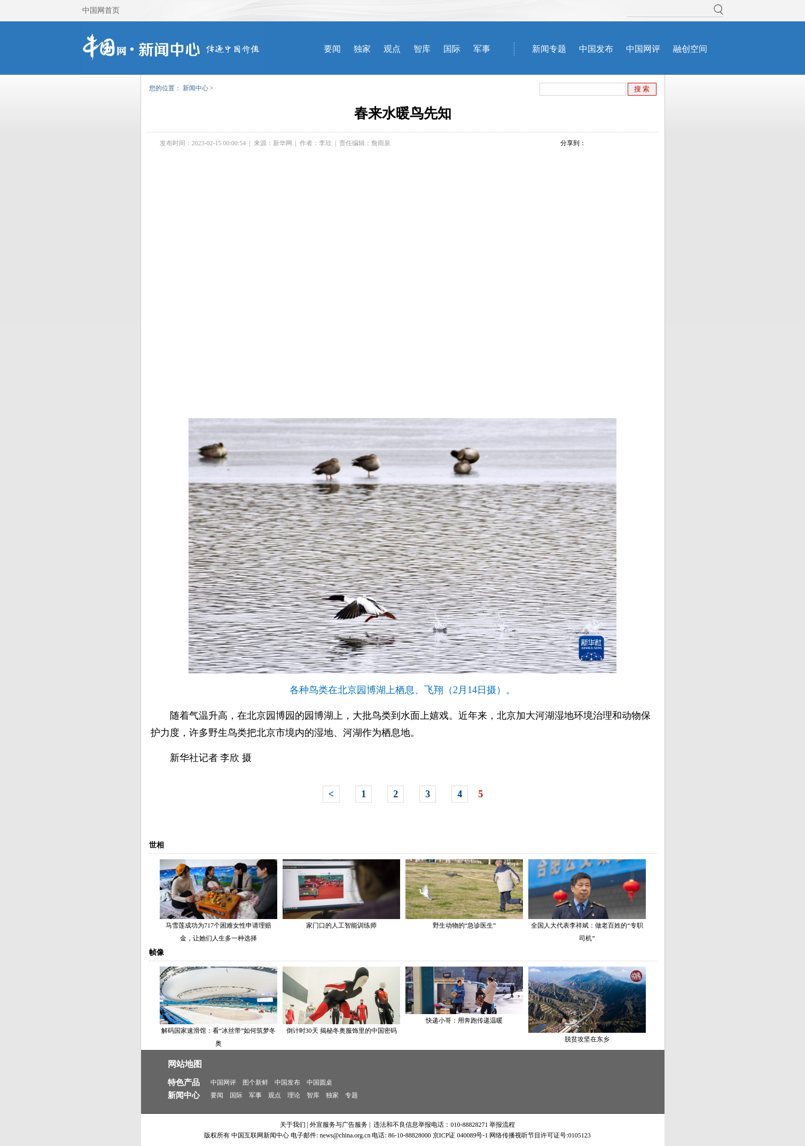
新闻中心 (195, 88)
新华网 (282, 143)
